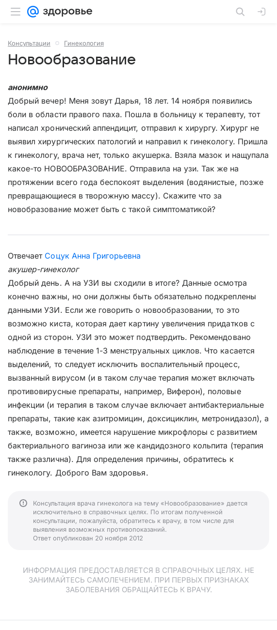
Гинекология (84, 43)
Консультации (29, 43)
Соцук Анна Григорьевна (93, 256)
